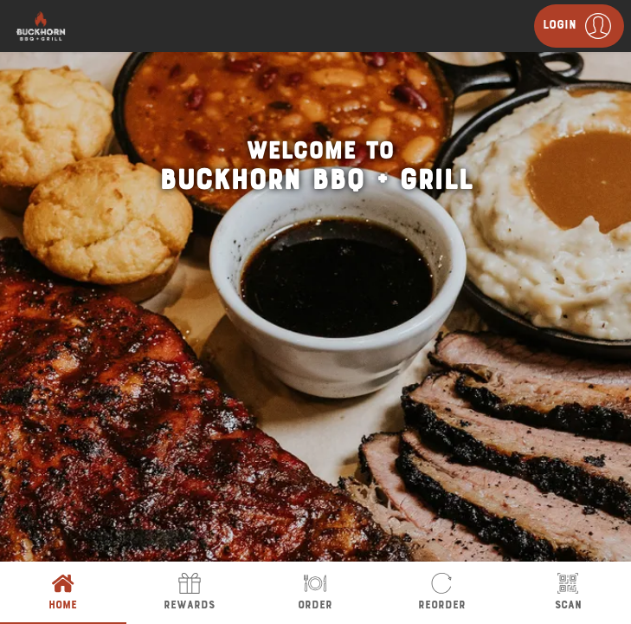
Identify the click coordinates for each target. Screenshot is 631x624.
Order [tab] (316, 593)
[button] (579, 26)
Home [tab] (63, 593)
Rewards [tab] (189, 593)
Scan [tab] (568, 593)
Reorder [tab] (441, 593)
